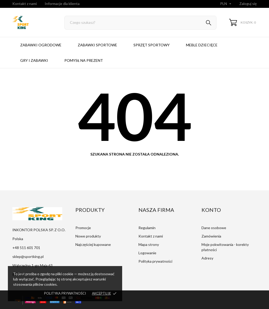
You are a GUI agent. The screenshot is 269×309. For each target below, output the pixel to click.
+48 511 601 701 (26, 247)
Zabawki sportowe (97, 45)
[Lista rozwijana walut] (226, 4)
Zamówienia (211, 236)
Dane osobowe (213, 227)
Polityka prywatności (65, 293)
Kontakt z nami (24, 3)
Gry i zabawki (34, 60)
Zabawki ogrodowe (40, 45)
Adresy (207, 258)
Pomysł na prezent (83, 60)
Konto (211, 210)
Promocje (83, 227)
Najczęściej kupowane (93, 244)
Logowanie (147, 253)
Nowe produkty (88, 236)
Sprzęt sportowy (151, 45)
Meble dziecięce (202, 45)
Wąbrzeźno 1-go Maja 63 (32, 265)
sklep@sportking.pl (28, 256)
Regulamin (147, 227)
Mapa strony (148, 244)
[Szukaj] (140, 23)
